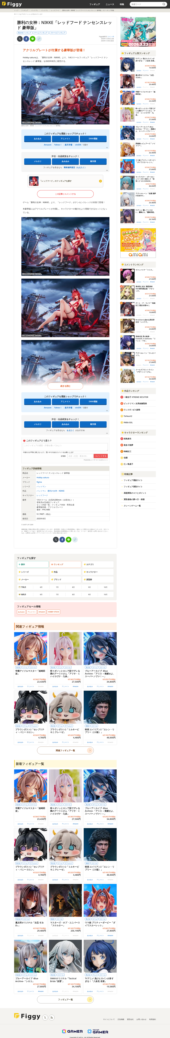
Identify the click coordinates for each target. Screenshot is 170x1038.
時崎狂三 (127, 451)
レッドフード (55, 10)
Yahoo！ (58, 144)
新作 (22, 564)
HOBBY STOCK (53, 612)
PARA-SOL (128, 422)
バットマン (34, 10)
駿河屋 (93, 161)
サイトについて (109, 1019)
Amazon (47, 144)
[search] (164, 4)
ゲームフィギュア (40, 33)
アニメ (60, 667)
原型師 (88, 579)
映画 (87, 726)
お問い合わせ (141, 1019)
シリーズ (24, 572)
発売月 (22, 594)
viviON (78, 144)
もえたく (70, 430)
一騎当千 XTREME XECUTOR (136, 397)
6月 (41, 587)
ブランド (56, 579)
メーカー (24, 579)
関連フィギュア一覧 (65, 750)
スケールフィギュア (57, 33)
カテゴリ (89, 564)
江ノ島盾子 (128, 464)
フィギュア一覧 (65, 999)
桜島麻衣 (127, 438)
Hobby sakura (43, 477)
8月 (73, 587)
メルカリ (37, 161)
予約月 (22, 587)
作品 (54, 572)
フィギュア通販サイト (133, 480)
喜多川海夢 (128, 445)
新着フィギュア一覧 (30, 764)
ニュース (110, 4)
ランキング (57, 564)
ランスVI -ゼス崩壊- (132, 409)
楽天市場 (68, 144)
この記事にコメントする (65, 194)
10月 (105, 587)
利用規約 (152, 1019)
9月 (89, 587)
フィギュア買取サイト (133, 486)
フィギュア (94, 4)
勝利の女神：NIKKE (56, 491)
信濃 (126, 457)
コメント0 (110, 37)
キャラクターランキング (134, 432)
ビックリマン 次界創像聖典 (135, 403)
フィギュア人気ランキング (135, 53)
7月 (57, 587)
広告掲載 (121, 1019)
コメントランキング (132, 264)
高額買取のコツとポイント (135, 493)
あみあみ (37, 138)
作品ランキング (130, 390)
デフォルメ (33, 726)
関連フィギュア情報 (30, 626)
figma (39, 482)
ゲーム (25, 667)
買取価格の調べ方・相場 (134, 499)
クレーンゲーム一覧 (132, 505)
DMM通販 (93, 138)
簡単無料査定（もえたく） (75, 167)
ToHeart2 (128, 416)
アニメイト (65, 138)
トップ (16, 10)
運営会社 (130, 1019)
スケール (33, 667)
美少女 (18, 667)
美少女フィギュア (24, 33)
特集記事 (127, 474)
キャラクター (91, 572)
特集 (122, 4)
